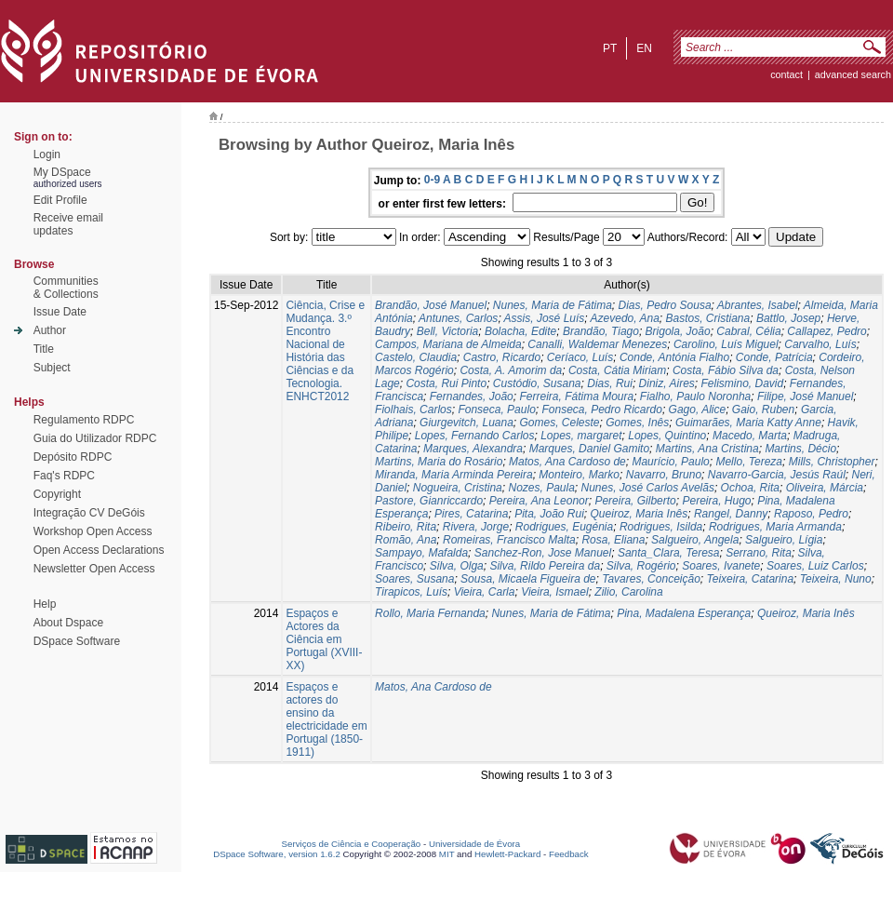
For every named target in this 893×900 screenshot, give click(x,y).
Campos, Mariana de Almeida (448, 344)
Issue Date (60, 311)
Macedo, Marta (750, 435)
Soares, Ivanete (721, 565)
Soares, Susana (414, 578)
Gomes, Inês (637, 422)
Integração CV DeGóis (89, 512)
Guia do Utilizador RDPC (95, 438)
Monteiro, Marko (579, 474)
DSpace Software (76, 641)
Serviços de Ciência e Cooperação (351, 844)
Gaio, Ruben (763, 409)
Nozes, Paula (541, 487)
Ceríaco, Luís (580, 357)
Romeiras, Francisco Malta (509, 539)
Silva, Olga (457, 565)
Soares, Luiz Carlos (815, 565)
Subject (52, 367)
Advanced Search (853, 74)
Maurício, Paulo (670, 461)
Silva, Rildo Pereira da (544, 565)
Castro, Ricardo (501, 357)
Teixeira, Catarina (750, 578)
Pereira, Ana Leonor (539, 500)
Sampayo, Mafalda (421, 552)
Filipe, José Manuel (805, 396)
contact (786, 74)
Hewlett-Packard (507, 854)
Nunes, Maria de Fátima (552, 305)
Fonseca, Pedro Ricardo (601, 409)
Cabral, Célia (748, 331)
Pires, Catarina (471, 513)
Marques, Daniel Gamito (589, 448)
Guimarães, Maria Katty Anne (748, 422)
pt (610, 48)
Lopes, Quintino (667, 435)
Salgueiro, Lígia (783, 539)
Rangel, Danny (730, 513)
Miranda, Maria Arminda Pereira (454, 474)
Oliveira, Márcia (824, 487)
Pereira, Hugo (716, 500)
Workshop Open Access (93, 531)
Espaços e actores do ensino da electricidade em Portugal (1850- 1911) (326, 719)
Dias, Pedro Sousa (665, 305)
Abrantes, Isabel (757, 305)
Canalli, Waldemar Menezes (597, 344)
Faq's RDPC (64, 475)
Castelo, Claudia (416, 357)
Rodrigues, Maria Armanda (775, 526)
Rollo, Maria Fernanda (430, 613)
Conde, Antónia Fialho (674, 357)
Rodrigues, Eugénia (564, 526)
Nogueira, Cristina (457, 487)
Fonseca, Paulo (496, 409)
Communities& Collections (66, 288)
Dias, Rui (610, 383)
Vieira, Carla (484, 591)
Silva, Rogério (641, 565)
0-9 (432, 179)
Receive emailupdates (68, 224)
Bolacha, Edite (520, 331)
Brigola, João (678, 331)
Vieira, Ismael (554, 591)
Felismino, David (741, 383)
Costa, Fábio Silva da (726, 370)
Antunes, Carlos (458, 318)
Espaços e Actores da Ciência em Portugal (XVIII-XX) (324, 639)
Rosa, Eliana (613, 539)
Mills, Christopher (832, 461)
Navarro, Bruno (663, 474)
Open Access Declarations (99, 550)
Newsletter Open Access (94, 568)
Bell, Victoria (447, 331)
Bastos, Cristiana (708, 318)
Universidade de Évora (474, 844)
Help (45, 604)
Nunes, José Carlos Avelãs (647, 487)
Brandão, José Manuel (430, 305)
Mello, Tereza (748, 461)
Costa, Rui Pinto (446, 383)
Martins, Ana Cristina (707, 448)
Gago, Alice (697, 409)
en (644, 48)
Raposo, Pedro (811, 513)
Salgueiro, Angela (695, 539)
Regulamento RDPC (84, 419)
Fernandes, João (471, 396)
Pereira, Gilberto (634, 500)
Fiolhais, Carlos (413, 409)
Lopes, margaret (580, 435)
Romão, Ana (405, 539)
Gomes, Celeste (560, 422)
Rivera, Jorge (476, 526)
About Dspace (68, 622)
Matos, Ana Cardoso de (567, 461)
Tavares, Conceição (651, 578)
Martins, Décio (800, 448)
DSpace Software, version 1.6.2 (276, 854)
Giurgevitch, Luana (466, 422)
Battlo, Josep (788, 318)
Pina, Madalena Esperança (684, 613)
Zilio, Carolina (628, 591)
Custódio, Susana (537, 383)
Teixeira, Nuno (836, 578)
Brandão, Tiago (601, 331)
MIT (447, 854)
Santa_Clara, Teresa (669, 552)
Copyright (57, 494)
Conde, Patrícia (774, 357)
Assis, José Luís (544, 318)
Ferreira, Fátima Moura (576, 396)
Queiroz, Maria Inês (639, 513)
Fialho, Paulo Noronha (695, 396)
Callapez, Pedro (826, 331)
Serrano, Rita (759, 552)
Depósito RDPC (73, 456)
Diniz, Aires (667, 383)
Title (43, 349)
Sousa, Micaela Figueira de (527, 578)
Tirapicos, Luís (411, 591)
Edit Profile (60, 200)
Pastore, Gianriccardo (429, 500)
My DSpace (62, 172)
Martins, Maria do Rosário (438, 461)
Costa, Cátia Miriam (617, 370)
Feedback (569, 854)
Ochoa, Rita (750, 487)
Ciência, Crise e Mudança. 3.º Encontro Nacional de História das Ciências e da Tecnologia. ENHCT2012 (325, 351)
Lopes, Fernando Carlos (475, 435)
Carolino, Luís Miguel (726, 344)
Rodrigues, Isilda (661, 526)
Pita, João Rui (549, 513)
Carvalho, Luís (820, 344)
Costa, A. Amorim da (511, 370)
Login (46, 154)
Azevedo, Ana (625, 318)
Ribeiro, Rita (405, 526)
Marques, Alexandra (473, 448)
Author (49, 330)
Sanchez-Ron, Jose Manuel (542, 552)
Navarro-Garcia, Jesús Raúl (777, 474)
